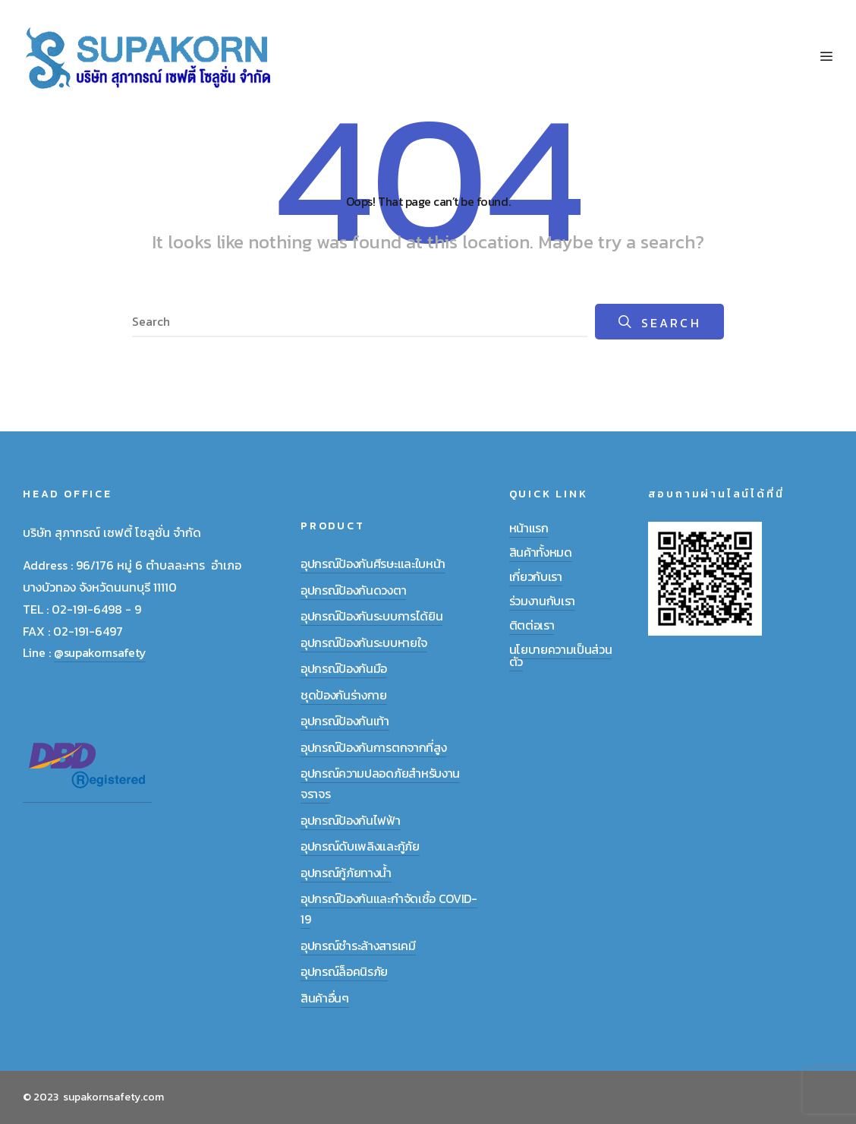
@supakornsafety (100, 652)
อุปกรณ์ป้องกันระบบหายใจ (364, 642)
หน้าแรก (529, 528)
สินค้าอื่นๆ (325, 998)
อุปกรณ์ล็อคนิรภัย (344, 971)
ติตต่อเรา (532, 625)
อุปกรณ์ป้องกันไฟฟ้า (351, 820)
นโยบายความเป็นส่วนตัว (560, 655)
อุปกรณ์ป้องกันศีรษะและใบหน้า (373, 563)
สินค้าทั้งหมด (540, 552)
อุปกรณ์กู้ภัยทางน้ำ (346, 873)
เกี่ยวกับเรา (535, 576)
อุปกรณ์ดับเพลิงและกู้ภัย (360, 846)
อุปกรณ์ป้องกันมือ (344, 668)
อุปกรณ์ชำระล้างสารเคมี (358, 945)
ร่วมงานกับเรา (542, 601)
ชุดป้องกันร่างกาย (344, 695)
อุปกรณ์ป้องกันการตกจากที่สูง (373, 747)
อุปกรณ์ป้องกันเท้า (345, 721)
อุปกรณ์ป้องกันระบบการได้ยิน (371, 616)
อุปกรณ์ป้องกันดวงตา (353, 590)
